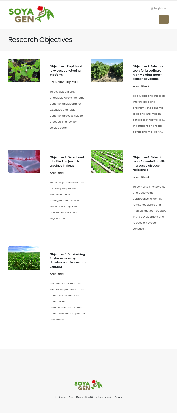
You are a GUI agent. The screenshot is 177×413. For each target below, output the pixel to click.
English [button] (158, 8)
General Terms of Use (79, 397)
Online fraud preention (102, 397)
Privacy (118, 397)
